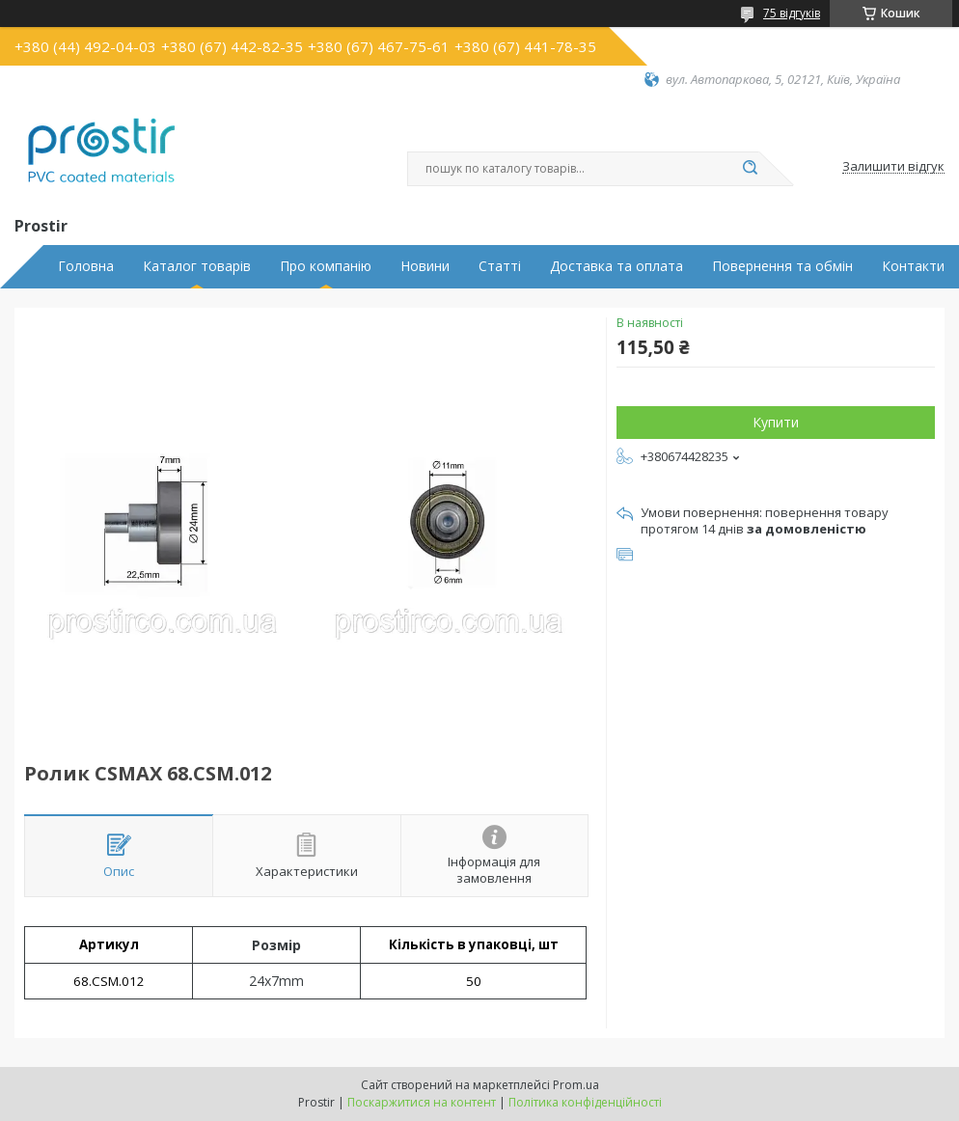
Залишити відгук (893, 167)
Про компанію (325, 266)
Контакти (913, 266)
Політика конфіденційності (585, 1102)
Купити (776, 422)
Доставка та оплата (616, 266)
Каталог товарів (197, 266)
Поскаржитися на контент (421, 1102)
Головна (86, 266)
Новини (425, 266)
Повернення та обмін (782, 266)
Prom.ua (576, 1085)
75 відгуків (791, 13)
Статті (500, 266)
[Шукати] (749, 168)
